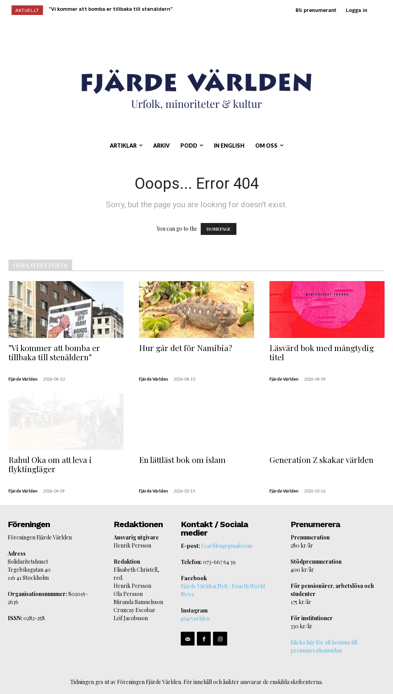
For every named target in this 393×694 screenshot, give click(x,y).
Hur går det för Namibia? (185, 347)
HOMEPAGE (218, 229)
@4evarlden (195, 618)
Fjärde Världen (23, 378)
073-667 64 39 (219, 562)
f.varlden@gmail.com (226, 545)
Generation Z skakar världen (321, 459)
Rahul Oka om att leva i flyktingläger (50, 464)
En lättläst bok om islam (182, 459)
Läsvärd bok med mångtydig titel (321, 352)
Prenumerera (315, 524)
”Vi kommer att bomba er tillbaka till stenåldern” (54, 352)
